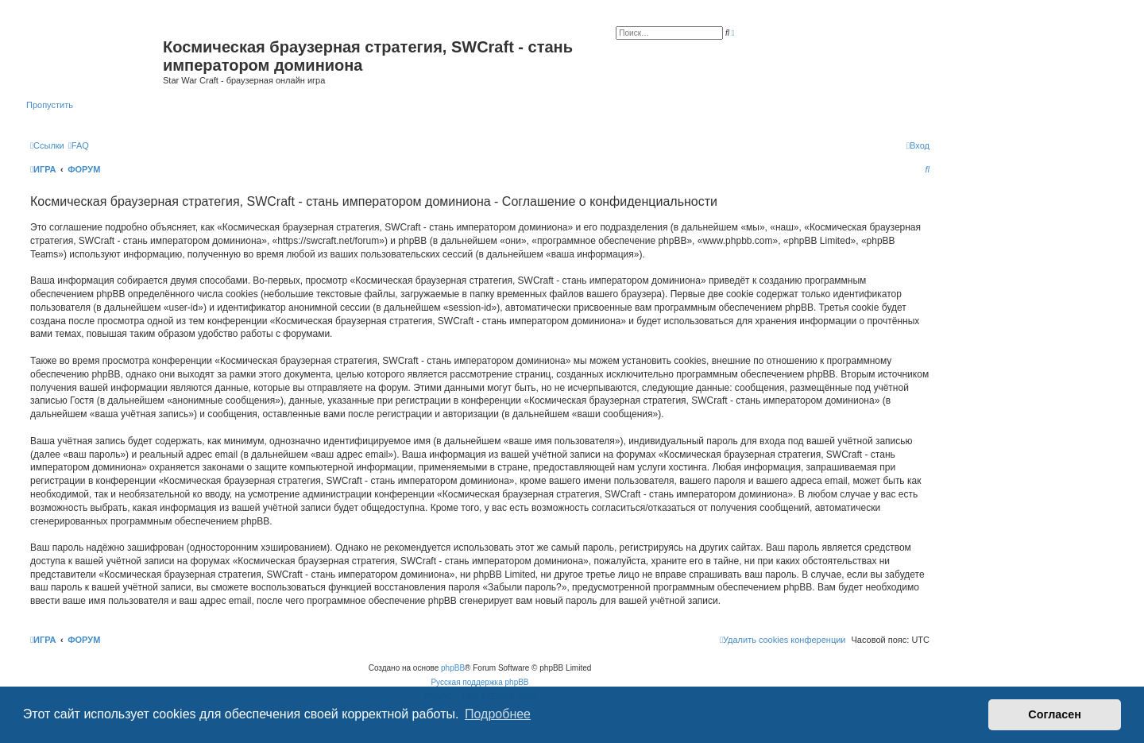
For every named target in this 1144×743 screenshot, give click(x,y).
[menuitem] (78, 145)
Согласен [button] (1054, 714)
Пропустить (49, 105)
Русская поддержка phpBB (479, 682)
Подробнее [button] (498, 714)
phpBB (453, 668)
